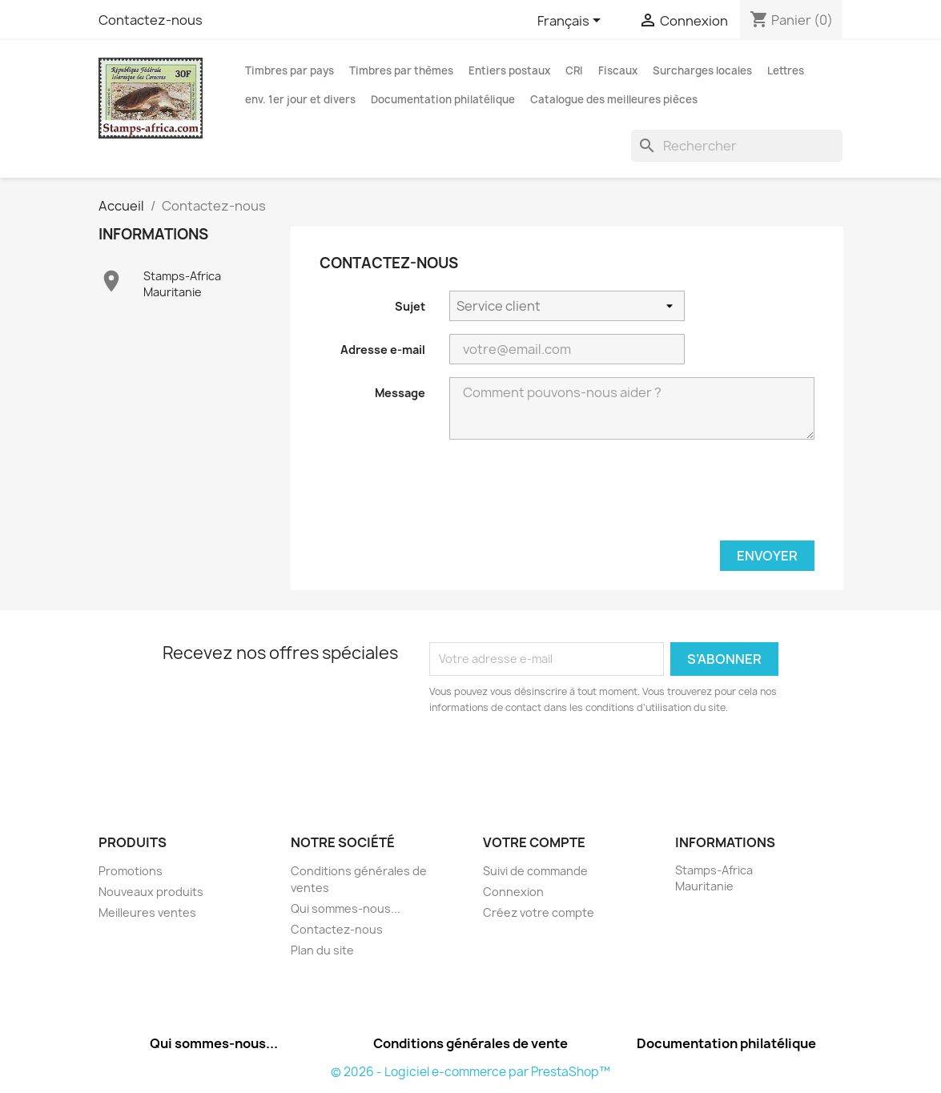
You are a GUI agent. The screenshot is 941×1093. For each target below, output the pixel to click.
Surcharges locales (702, 70)
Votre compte (534, 842)
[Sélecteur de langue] (571, 21)
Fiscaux (617, 70)
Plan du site (322, 950)
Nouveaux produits (151, 891)
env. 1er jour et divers (300, 99)
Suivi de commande (535, 870)
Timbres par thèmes (401, 70)
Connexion (513, 891)
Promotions (131, 870)
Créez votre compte (538, 912)
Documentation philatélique (443, 99)
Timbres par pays (289, 70)
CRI (574, 70)
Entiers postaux (509, 70)
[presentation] (692, 496)
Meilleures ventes (147, 912)
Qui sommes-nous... (345, 908)
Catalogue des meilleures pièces (614, 99)
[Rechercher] (736, 146)
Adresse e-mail (382, 349)
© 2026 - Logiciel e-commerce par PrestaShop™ (470, 1071)
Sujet (410, 306)
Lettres (785, 70)
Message (400, 392)
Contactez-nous (151, 20)
